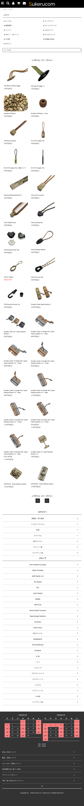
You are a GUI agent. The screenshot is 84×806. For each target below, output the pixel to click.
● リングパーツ (48, 21)
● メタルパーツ (48, 30)
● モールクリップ (49, 34)
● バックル (7, 21)
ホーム (5, 9)
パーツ (11, 9)
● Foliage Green (48, 39)
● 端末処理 (7, 25)
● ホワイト (7, 43)
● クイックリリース (50, 25)
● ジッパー (7, 30)
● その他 (7, 39)
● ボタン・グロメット (11, 34)
